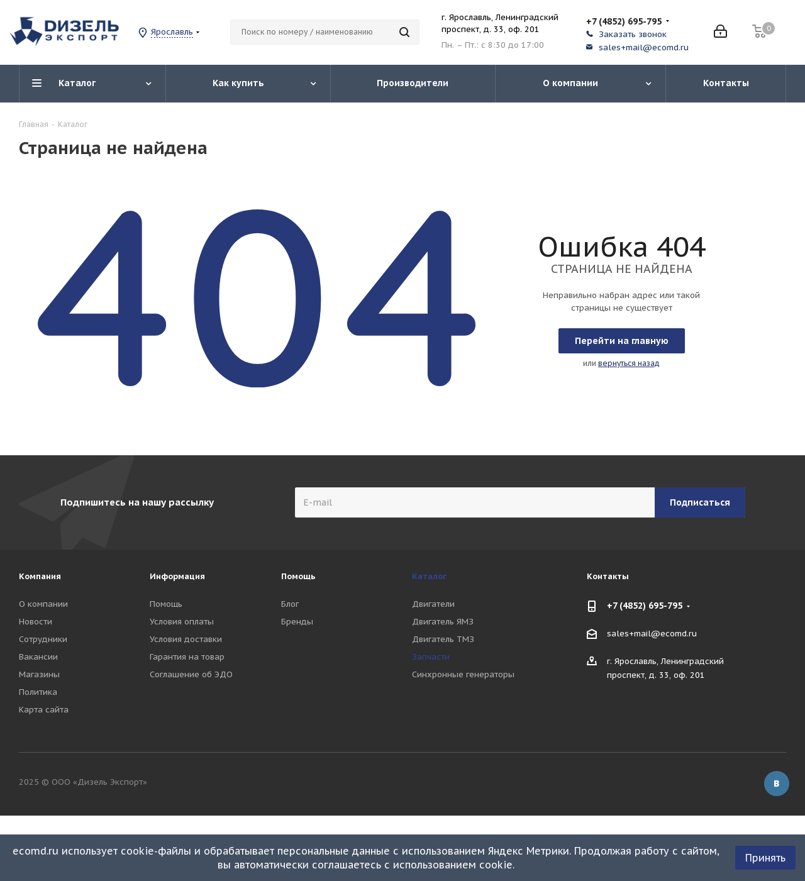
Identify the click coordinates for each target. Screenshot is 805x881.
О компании (43, 604)
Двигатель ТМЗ (443, 639)
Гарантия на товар (187, 656)
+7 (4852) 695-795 (624, 21)
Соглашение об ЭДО (191, 674)
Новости (35, 621)
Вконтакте (776, 783)
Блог (290, 604)
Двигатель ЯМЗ (443, 621)
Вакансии (38, 656)
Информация (177, 576)
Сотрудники (43, 639)
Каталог (429, 576)
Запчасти (431, 656)
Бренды (297, 621)
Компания (40, 576)
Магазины (39, 674)
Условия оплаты (182, 621)
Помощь (166, 604)
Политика (38, 692)
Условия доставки (186, 639)
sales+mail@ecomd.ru (644, 47)
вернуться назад (629, 363)
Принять (765, 857)
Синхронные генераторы (463, 674)
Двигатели (433, 604)
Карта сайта (44, 709)
